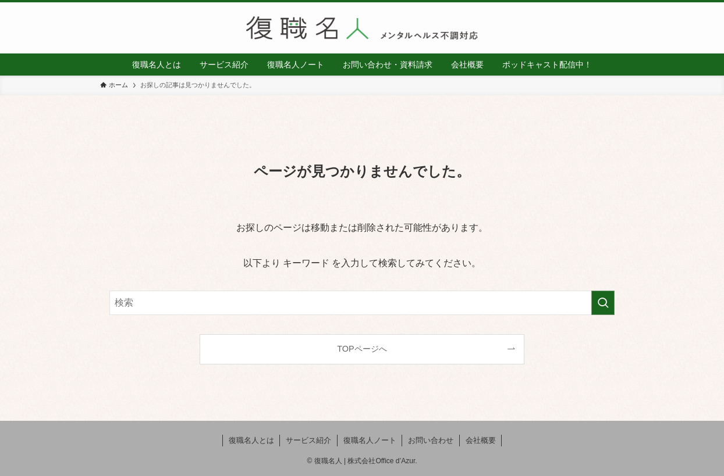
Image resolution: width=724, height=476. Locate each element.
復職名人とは (251, 440)
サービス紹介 (308, 440)
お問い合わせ (430, 440)
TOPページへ (361, 348)
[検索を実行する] (603, 303)
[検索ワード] (362, 303)
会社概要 (481, 440)
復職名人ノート (369, 440)
